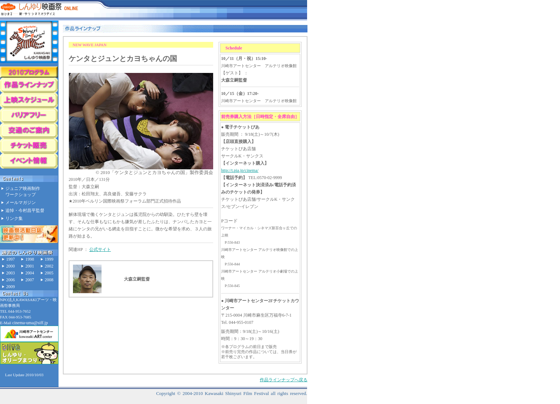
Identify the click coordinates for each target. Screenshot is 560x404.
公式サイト (100, 249)
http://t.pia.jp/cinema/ (239, 170)
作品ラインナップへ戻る (283, 379)
